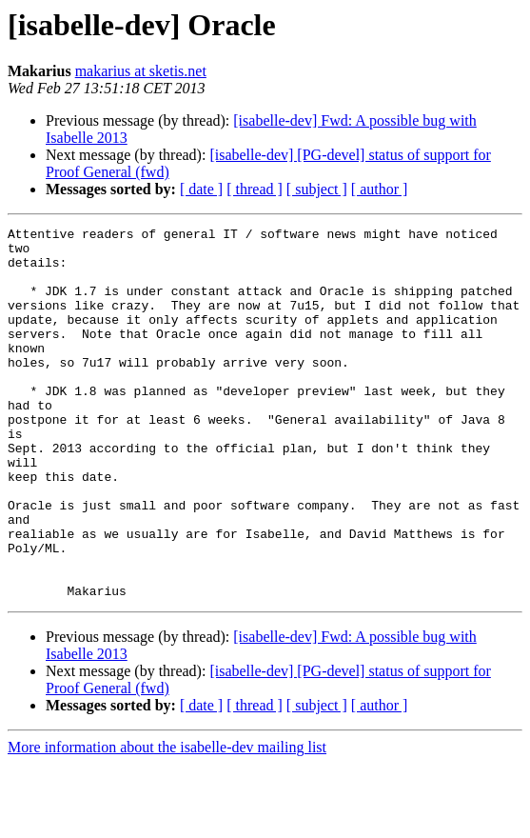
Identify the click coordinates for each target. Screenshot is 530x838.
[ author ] (379, 189)
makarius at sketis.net (140, 71)
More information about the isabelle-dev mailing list (167, 821)
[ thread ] (254, 189)
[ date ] (201, 189)
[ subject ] (316, 189)
